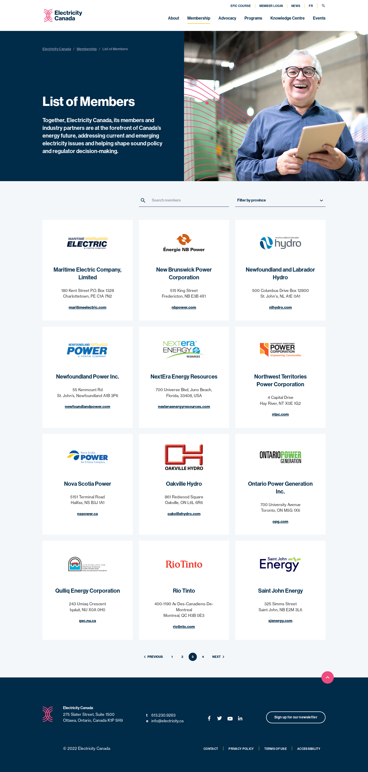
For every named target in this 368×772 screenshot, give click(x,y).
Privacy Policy (241, 749)
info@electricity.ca (164, 721)
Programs (253, 18)
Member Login (271, 6)
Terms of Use (275, 749)
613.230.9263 (161, 715)
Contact (211, 749)
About (173, 18)
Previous (152, 656)
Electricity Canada (56, 49)
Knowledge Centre (287, 18)
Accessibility (308, 749)
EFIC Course (241, 6)
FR (311, 6)
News (295, 6)
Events (319, 18)
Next (219, 656)
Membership (198, 18)
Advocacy (227, 18)
